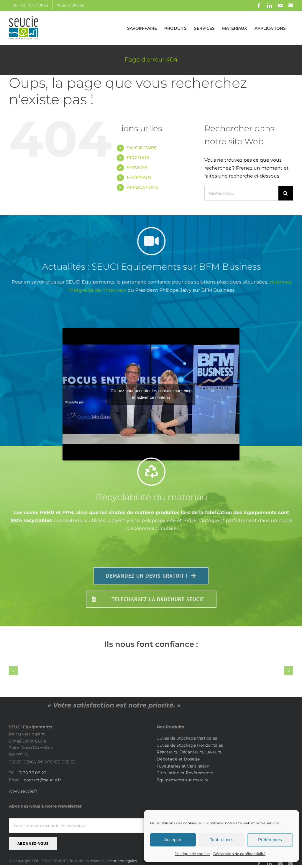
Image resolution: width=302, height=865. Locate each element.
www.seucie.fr (23, 791)
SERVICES (137, 167)
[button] (13, 670)
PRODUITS (138, 157)
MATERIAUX (139, 177)
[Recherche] (285, 193)
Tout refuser (221, 839)
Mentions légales (122, 861)
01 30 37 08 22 (32, 772)
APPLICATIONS (142, 187)
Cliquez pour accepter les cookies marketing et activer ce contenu (151, 394)
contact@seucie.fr (42, 780)
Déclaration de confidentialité (239, 853)
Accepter (173, 839)
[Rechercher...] (241, 193)
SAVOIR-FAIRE (142, 147)
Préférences (270, 839)
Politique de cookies (192, 853)
